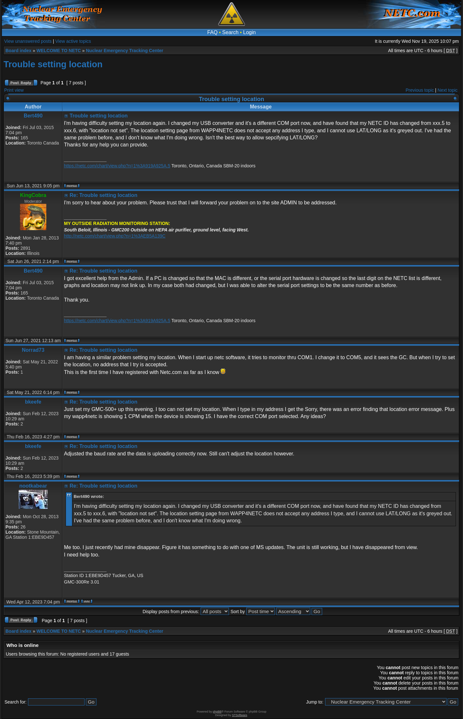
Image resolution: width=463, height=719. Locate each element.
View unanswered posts (28, 41)
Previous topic (420, 90)
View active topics (73, 41)
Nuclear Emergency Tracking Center (124, 50)
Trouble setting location (53, 64)
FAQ (212, 32)
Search (230, 32)
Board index (18, 50)
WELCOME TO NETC (58, 50)
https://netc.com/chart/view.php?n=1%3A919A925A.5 (117, 165)
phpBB (217, 711)
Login (249, 32)
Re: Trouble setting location (103, 195)
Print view (14, 90)
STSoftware (239, 715)
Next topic (448, 90)
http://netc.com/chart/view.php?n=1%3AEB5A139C (115, 235)
